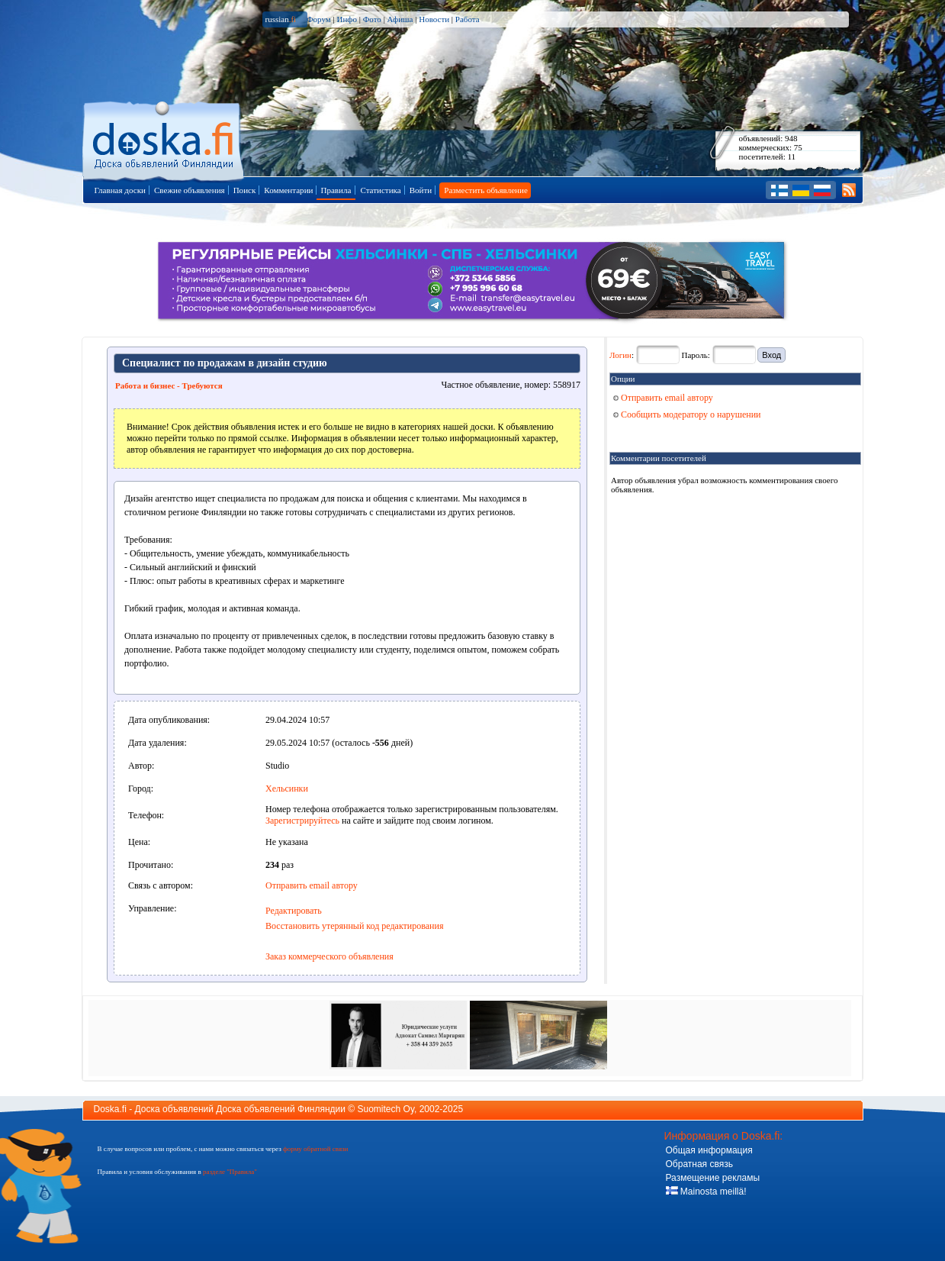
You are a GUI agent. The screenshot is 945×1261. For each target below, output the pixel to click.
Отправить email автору (311, 885)
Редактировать (293, 910)
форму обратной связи (315, 1149)
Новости (434, 19)
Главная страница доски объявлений (164, 138)
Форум (319, 19)
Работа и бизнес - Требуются (169, 385)
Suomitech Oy (386, 1109)
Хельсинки (286, 788)
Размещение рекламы (713, 1177)
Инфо (346, 19)
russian (281, 19)
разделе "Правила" (230, 1172)
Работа (467, 19)
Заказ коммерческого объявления (329, 956)
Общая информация (709, 1150)
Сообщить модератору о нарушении (687, 414)
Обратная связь (699, 1164)
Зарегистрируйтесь (302, 820)
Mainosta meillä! (706, 1191)
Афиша (400, 19)
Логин (620, 355)
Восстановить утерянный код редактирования (354, 926)
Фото (372, 19)
